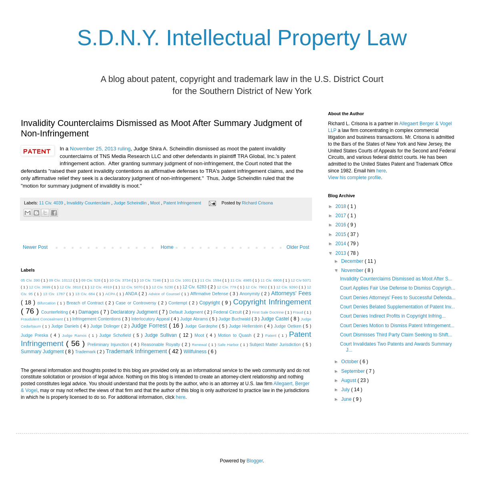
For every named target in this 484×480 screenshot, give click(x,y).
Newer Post (35, 247)
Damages (89, 312)
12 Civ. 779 (227, 287)
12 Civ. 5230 (163, 287)
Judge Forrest (150, 325)
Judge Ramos (75, 335)
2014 (342, 243)
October (350, 361)
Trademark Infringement (137, 351)
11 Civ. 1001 (181, 280)
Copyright (210, 303)
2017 (342, 215)
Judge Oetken (288, 326)
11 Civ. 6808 (271, 280)
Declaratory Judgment (134, 312)
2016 (342, 225)
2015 (342, 234)
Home (167, 247)
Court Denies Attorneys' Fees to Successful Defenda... (398, 297)
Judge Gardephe (202, 326)
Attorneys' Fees (291, 293)
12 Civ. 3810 (71, 287)
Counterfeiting (55, 312)
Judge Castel (275, 319)
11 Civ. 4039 (51, 202)
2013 (342, 253)
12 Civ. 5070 (132, 287)
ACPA (110, 294)
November (353, 270)
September (353, 371)
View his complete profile (354, 177)
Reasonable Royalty (161, 344)
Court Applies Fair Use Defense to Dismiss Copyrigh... (397, 288)
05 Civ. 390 (31, 280)
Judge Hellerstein (246, 326)
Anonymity (250, 293)
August (349, 380)
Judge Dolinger (105, 326)
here (181, 397)
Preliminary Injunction (109, 344)
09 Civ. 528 (91, 280)
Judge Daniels (65, 326)
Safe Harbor (229, 344)
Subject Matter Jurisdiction (276, 344)
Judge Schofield (116, 335)
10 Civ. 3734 (120, 280)
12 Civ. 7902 (257, 287)
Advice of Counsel (164, 294)
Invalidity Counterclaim (89, 202)
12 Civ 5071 (301, 280)
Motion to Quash (236, 335)
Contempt (178, 302)
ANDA (131, 293)
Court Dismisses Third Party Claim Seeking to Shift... (396, 335)
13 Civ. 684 (85, 294)
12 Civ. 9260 (287, 287)
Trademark (86, 351)
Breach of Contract (85, 302)
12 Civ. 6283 (195, 286)
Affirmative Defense (210, 293)
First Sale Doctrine (268, 312)
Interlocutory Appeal (151, 318)
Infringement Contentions (97, 318)
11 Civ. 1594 (211, 280)
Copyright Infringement (272, 302)
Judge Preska (35, 335)
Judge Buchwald (235, 318)
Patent (271, 335)
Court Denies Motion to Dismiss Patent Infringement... (397, 325)
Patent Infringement (183, 202)
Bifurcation (47, 303)
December (353, 261)
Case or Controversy (137, 302)
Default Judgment (186, 312)
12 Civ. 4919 (101, 287)
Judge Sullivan (162, 335)
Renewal (200, 344)
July (346, 389)
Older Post (297, 247)
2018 (342, 206)
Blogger (254, 461)
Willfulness (196, 351)
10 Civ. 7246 (151, 280)
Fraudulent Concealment (42, 319)
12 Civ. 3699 (40, 287)
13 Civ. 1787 (54, 294)
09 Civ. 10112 (61, 280)
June (347, 399)
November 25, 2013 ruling (100, 149)
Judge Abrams (195, 318)
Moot (155, 202)
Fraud (298, 312)
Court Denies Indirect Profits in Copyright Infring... (393, 316)
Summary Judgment (43, 351)
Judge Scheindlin (131, 202)
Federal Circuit (228, 312)
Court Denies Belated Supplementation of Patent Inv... (397, 307)
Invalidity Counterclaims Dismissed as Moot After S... (396, 279)
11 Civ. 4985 (241, 280)
